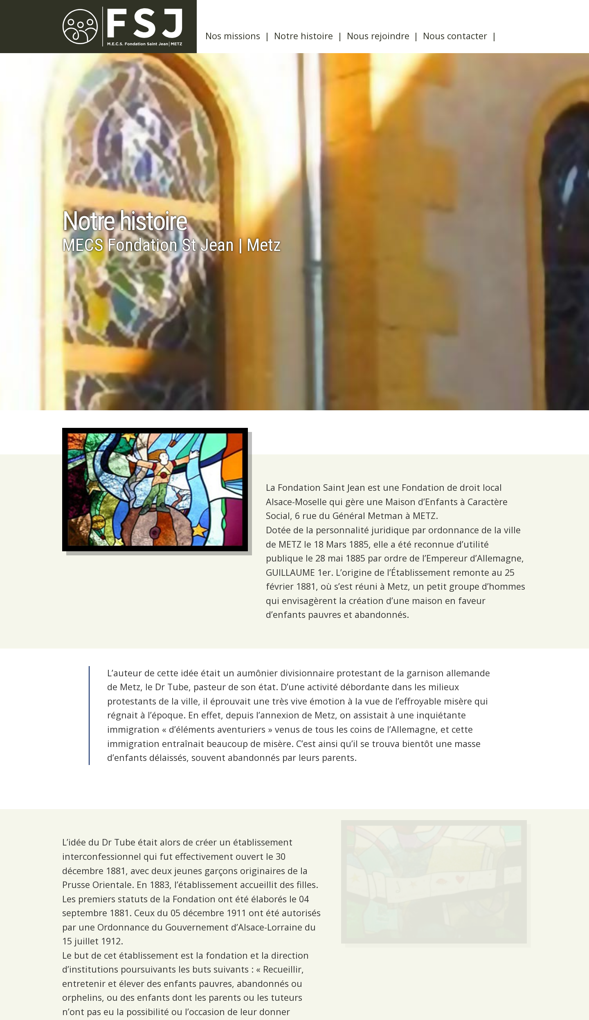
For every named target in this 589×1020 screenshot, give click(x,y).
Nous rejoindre (378, 36)
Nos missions (232, 36)
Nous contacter (455, 36)
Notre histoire (303, 36)
